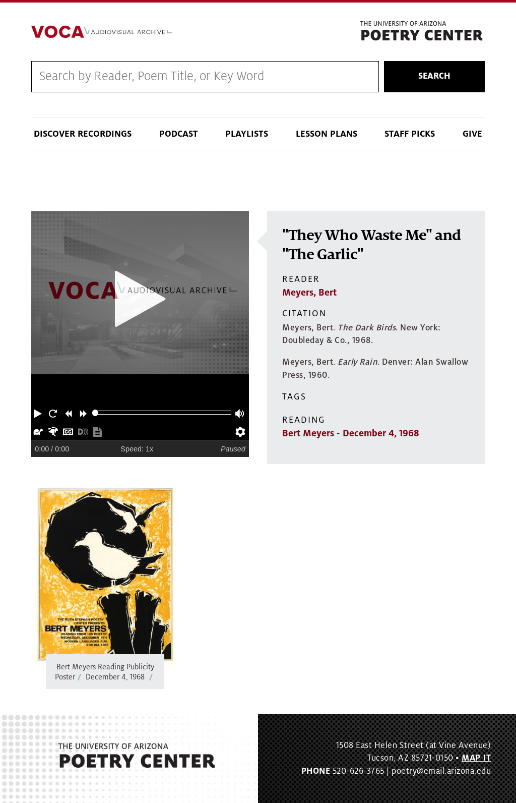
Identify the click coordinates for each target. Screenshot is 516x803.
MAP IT (476, 758)
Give (472, 134)
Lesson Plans (326, 134)
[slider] (95, 413)
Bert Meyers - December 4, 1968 (350, 433)
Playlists (246, 134)
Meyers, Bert (309, 293)
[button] (39, 412)
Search (434, 76)
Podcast (178, 134)
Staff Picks (409, 134)
